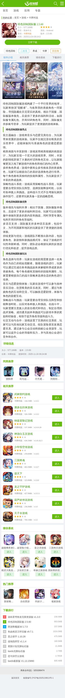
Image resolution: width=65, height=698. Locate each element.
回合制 (55, 51)
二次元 (23, 51)
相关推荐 (24, 57)
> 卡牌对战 (32, 17)
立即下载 (32, 42)
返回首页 (15, 678)
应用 (27, 10)
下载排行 (57, 57)
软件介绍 (8, 57)
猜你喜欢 (40, 57)
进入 (57, 397)
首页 (5, 10)
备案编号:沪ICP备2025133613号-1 (38, 678)
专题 (37, 10)
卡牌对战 (27, 33)
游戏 (16, 10)
